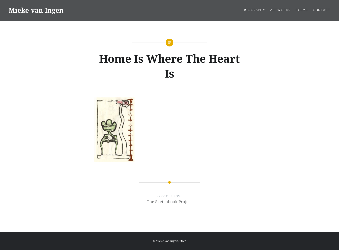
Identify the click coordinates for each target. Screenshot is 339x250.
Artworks (280, 10)
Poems (302, 10)
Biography (254, 10)
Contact (321, 10)
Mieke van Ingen (36, 10)
